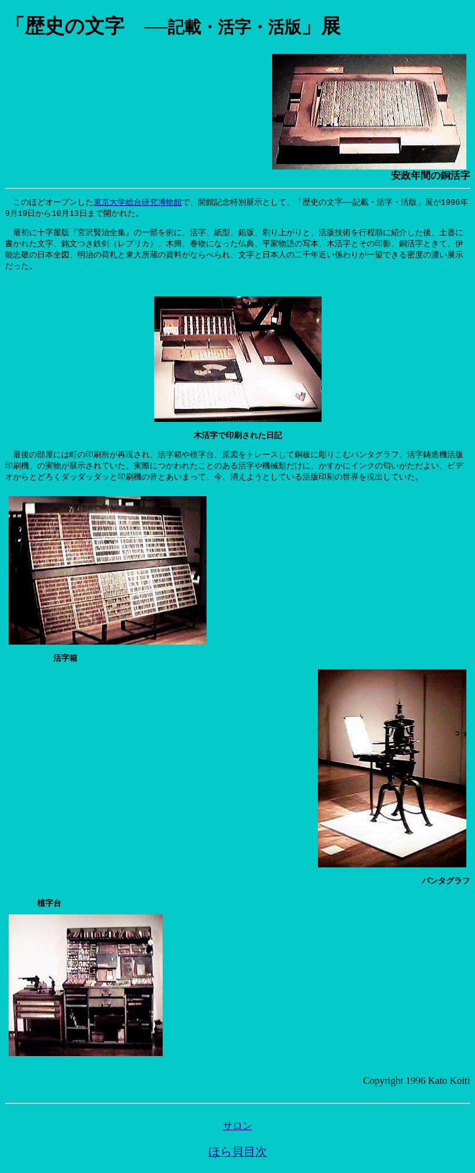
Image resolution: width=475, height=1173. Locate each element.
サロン (237, 1133)
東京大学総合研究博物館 (137, 202)
